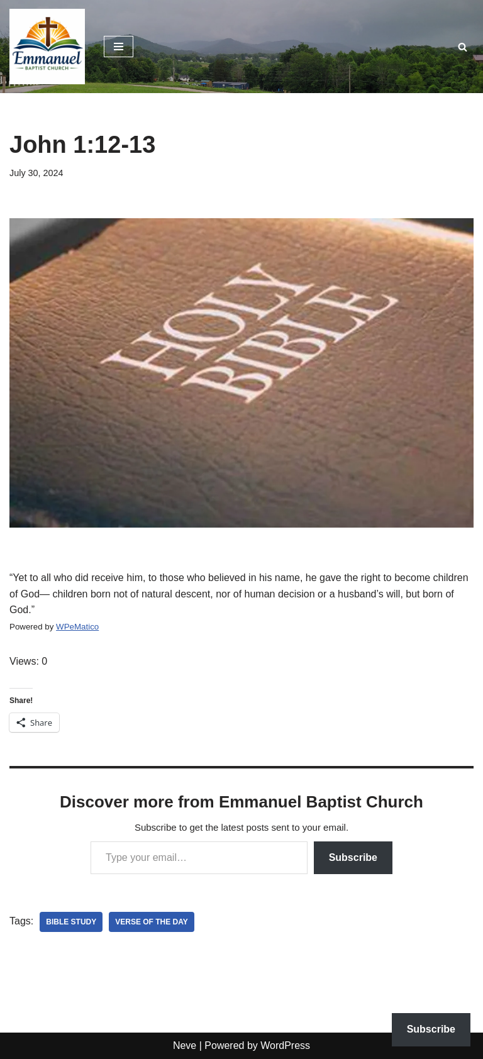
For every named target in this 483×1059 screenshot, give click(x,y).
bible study (71, 922)
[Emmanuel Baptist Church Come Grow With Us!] (47, 46)
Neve (184, 1045)
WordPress (285, 1045)
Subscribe (353, 857)
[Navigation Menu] (118, 46)
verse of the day (151, 922)
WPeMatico (77, 626)
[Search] (462, 47)
